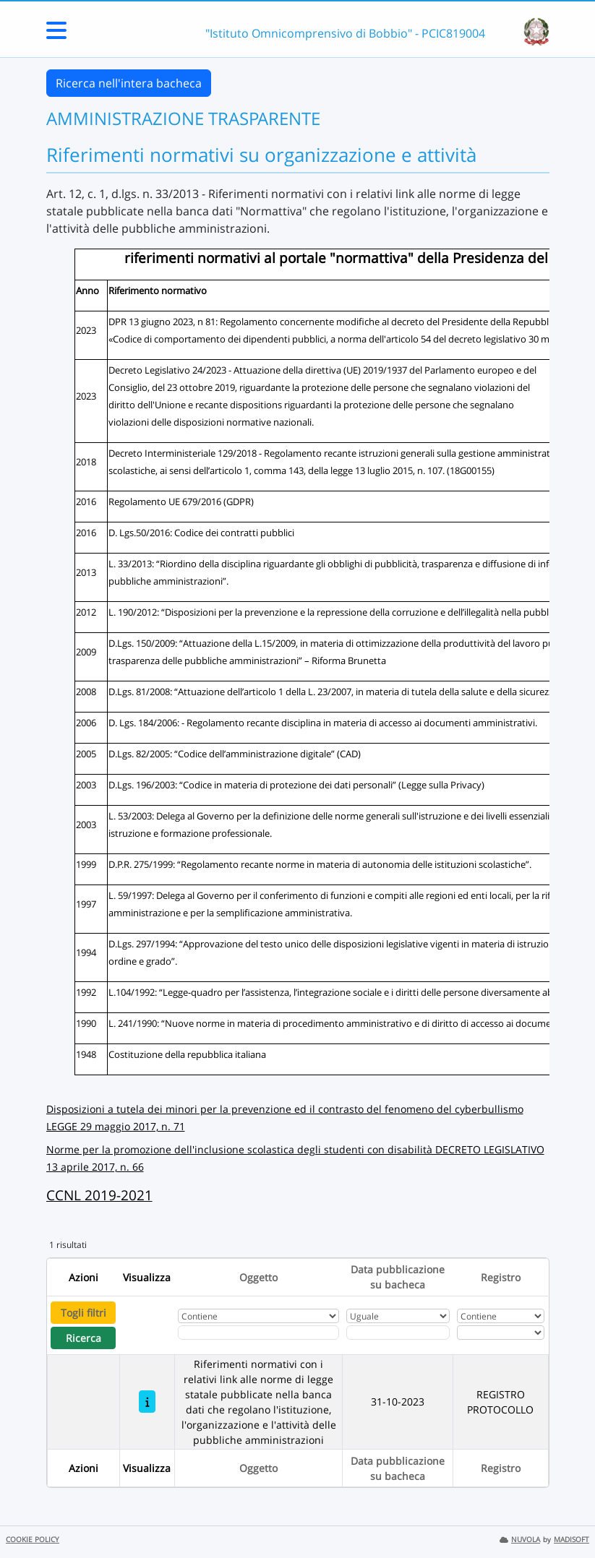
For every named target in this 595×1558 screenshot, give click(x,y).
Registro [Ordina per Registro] (501, 1277)
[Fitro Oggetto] (258, 1332)
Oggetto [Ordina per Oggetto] (258, 1277)
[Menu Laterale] (56, 35)
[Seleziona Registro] (501, 1332)
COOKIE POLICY (32, 1539)
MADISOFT (571, 1539)
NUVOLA (520, 1539)
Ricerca (83, 1338)
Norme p (67, 1149)
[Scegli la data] (398, 1332)
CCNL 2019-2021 (99, 1195)
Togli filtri (83, 1313)
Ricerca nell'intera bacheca (129, 83)
